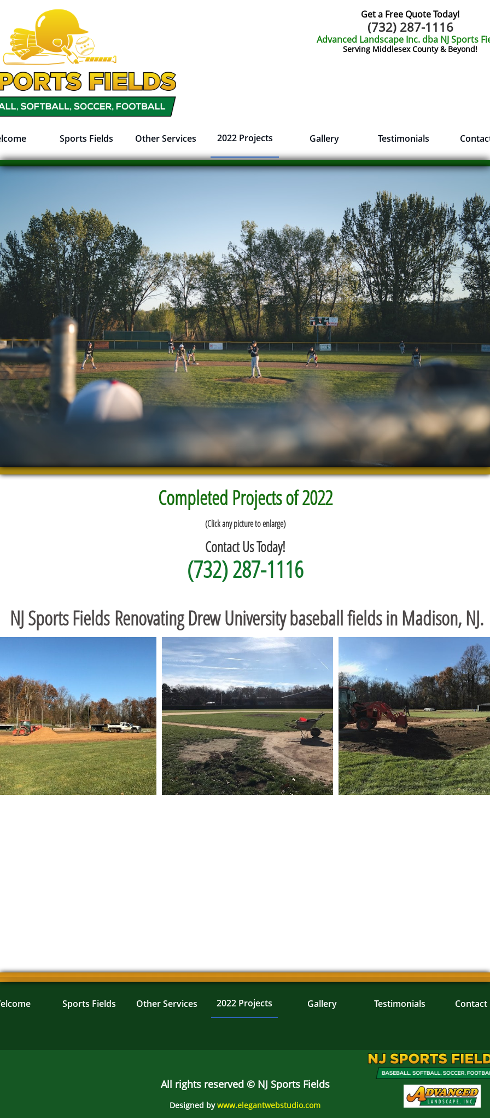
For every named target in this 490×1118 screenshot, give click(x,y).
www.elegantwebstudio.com (268, 1105)
